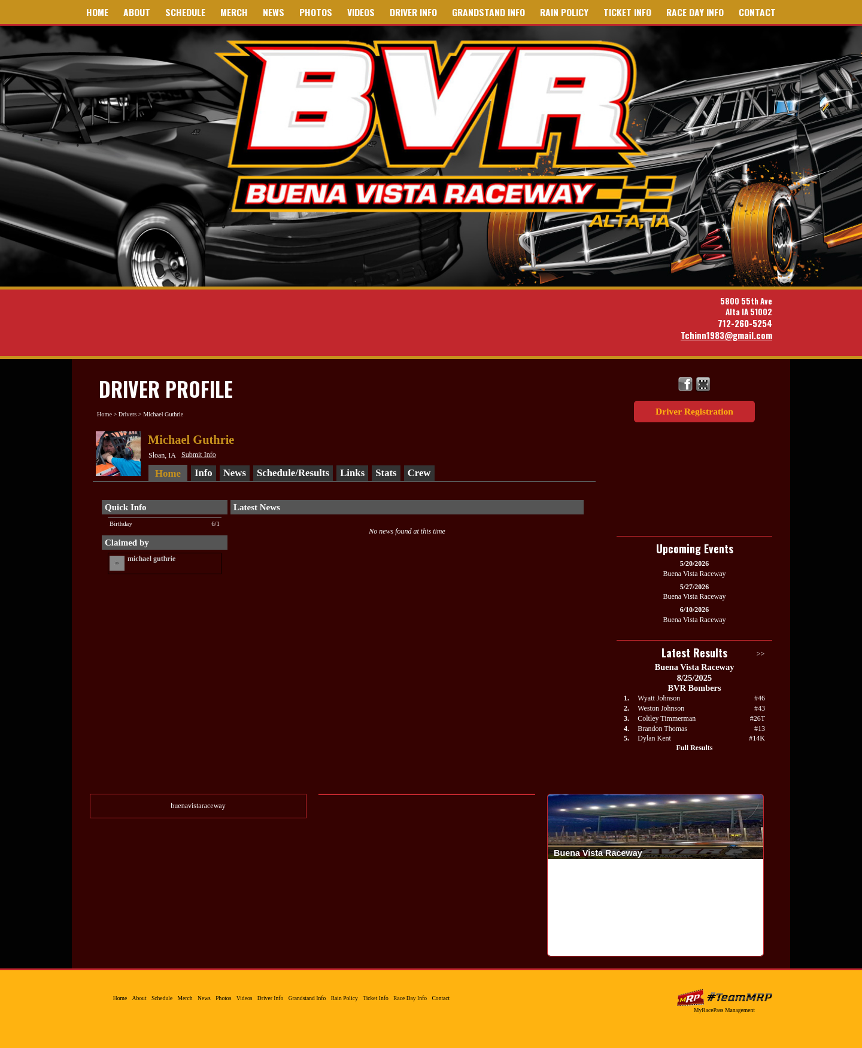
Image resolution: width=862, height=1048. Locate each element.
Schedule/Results (293, 473)
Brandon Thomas (662, 728)
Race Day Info (695, 12)
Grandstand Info (488, 12)
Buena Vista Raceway (450, 133)
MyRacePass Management (724, 1010)
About (136, 12)
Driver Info (413, 12)
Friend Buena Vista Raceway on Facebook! (685, 384)
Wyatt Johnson (659, 698)
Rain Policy (564, 12)
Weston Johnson (661, 708)
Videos (361, 12)
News (273, 12)
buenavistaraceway (198, 806)
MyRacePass (724, 997)
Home (97, 12)
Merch (234, 12)
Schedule (185, 12)
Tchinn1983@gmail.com (726, 335)
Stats (385, 473)
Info (204, 473)
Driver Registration (694, 411)
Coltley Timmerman (667, 718)
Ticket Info (627, 12)
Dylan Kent (654, 738)
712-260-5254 (745, 323)
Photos (315, 12)
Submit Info (198, 454)
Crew (419, 473)
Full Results (694, 748)
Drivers (128, 414)
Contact (757, 12)
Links (352, 473)
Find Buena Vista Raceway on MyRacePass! (703, 384)
